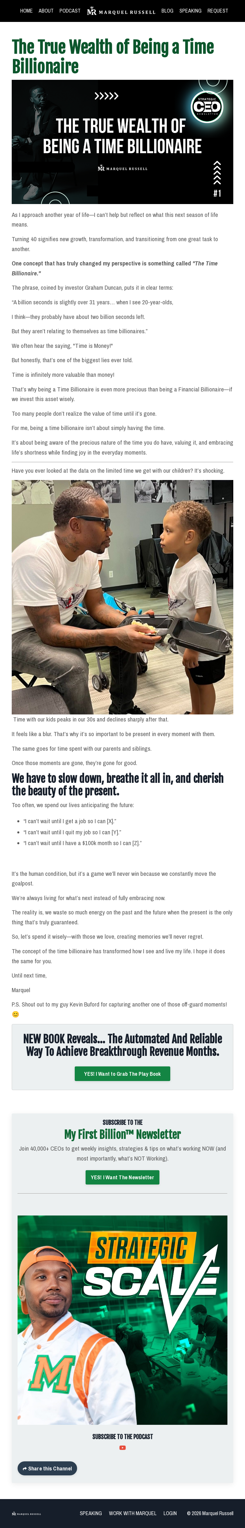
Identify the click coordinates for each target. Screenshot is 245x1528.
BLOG (167, 10)
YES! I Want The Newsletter (122, 1177)
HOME (26, 10)
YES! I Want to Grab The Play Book (122, 1074)
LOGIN (170, 1513)
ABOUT (46, 10)
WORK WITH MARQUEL (132, 1513)
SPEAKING (190, 10)
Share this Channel (49, 1468)
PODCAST (70, 10)
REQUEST (217, 10)
